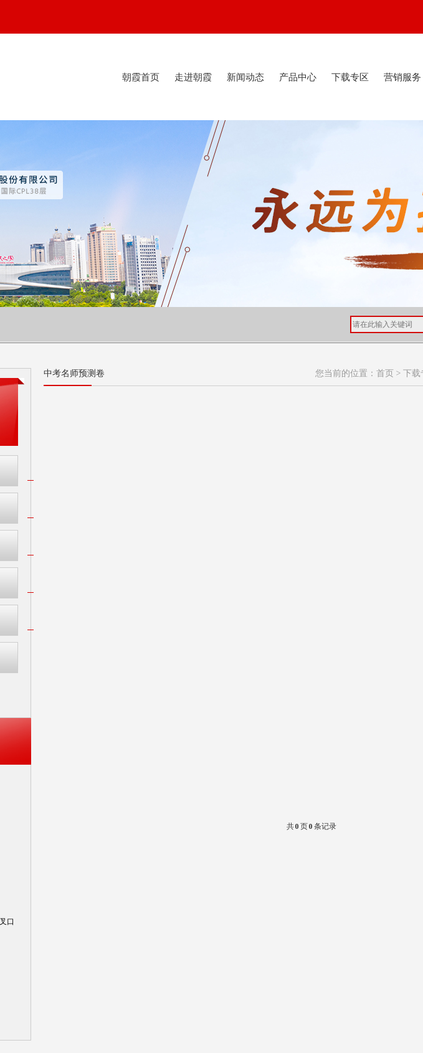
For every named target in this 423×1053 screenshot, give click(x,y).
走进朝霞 (193, 77)
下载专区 (350, 77)
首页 (385, 373)
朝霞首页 (140, 77)
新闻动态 (245, 77)
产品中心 (297, 77)
